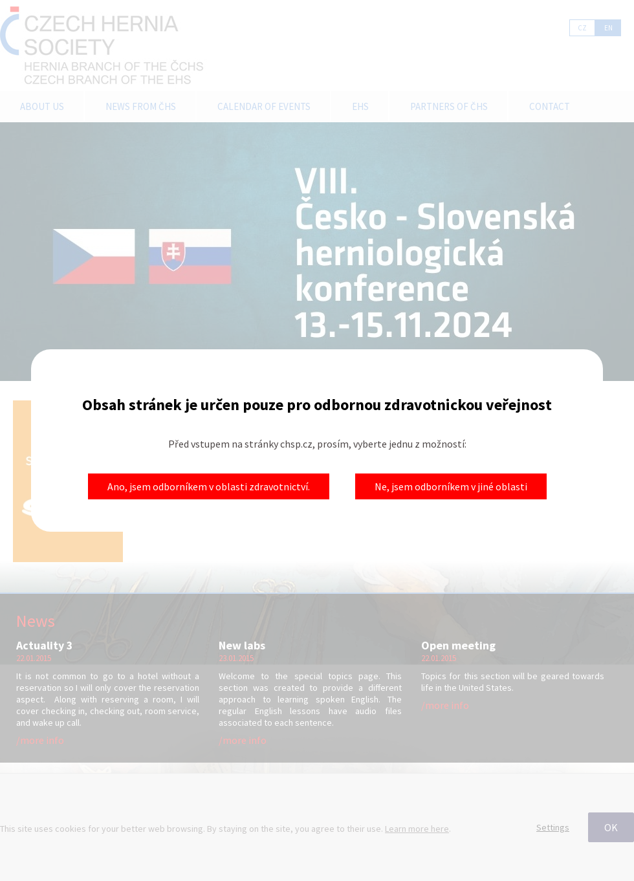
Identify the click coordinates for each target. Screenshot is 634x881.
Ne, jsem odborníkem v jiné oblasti (451, 486)
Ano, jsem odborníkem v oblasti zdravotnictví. (208, 486)
